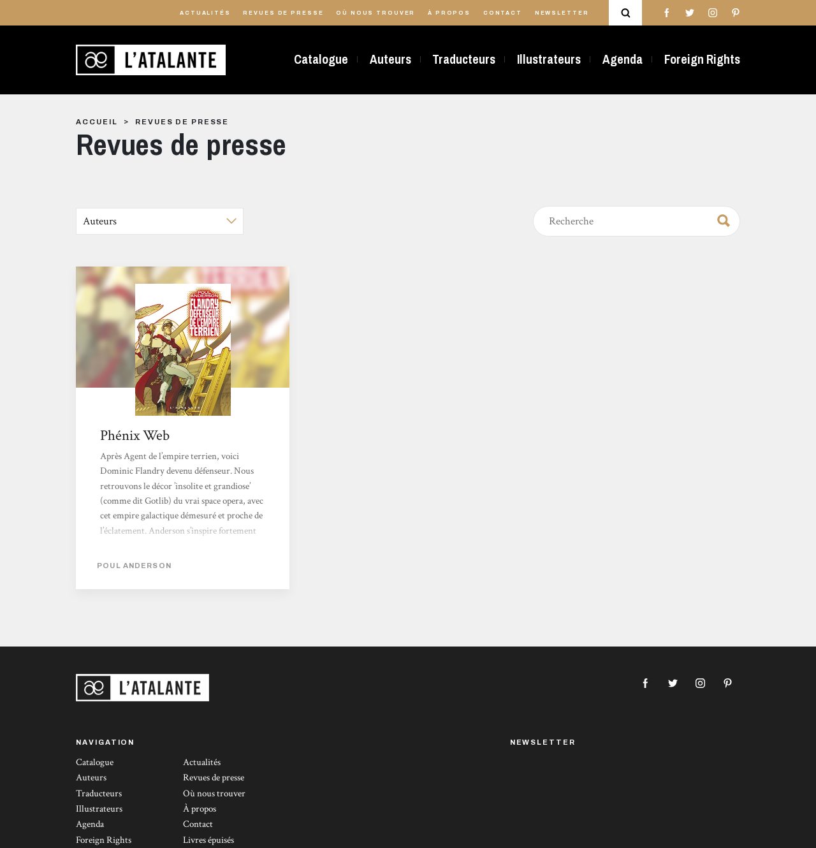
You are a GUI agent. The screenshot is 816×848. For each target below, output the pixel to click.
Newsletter (562, 13)
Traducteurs (463, 59)
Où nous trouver (375, 13)
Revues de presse (283, 13)
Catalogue (321, 59)
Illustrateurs (549, 59)
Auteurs (390, 59)
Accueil (96, 122)
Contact (502, 13)
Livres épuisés (208, 840)
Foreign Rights (702, 59)
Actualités (205, 13)
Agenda (622, 59)
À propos (449, 13)
